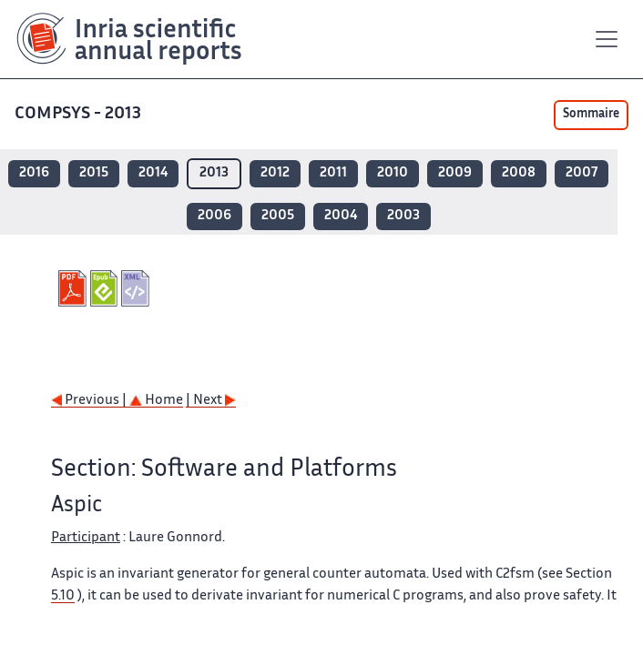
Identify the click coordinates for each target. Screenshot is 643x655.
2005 (277, 216)
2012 (275, 173)
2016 (34, 173)
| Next (211, 401)
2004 (340, 216)
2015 (93, 173)
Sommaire (591, 114)
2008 (519, 173)
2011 (333, 173)
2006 (214, 216)
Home (156, 401)
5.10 (63, 596)
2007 (581, 173)
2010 (392, 173)
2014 (153, 173)
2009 (455, 173)
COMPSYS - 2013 (80, 114)
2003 (403, 216)
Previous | (90, 401)
